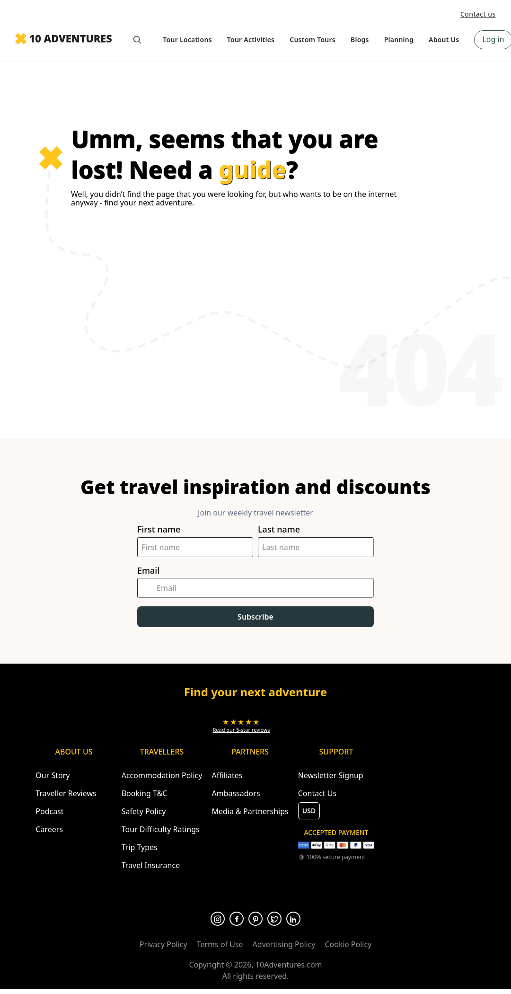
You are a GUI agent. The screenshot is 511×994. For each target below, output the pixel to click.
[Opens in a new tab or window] (241, 725)
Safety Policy (144, 811)
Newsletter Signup (330, 775)
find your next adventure (148, 202)
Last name (279, 529)
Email (148, 571)
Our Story (52, 775)
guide (252, 169)
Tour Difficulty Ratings (161, 829)
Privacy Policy (163, 944)
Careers (49, 829)
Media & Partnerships (249, 811)
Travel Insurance (151, 865)
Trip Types (140, 847)
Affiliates (226, 775)
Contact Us (317, 793)
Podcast (49, 811)
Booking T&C (144, 793)
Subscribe (255, 617)
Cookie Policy (348, 944)
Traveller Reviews (65, 793)
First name (158, 529)
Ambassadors (235, 793)
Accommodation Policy (162, 775)
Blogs (360, 39)
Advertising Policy (284, 944)
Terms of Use (220, 944)
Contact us (478, 13)
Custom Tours (312, 39)
